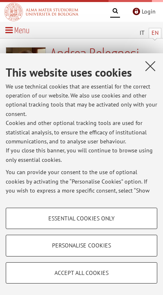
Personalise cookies (81, 245)
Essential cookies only (81, 218)
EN (155, 32)
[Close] (150, 66)
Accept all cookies (81, 273)
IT (142, 32)
